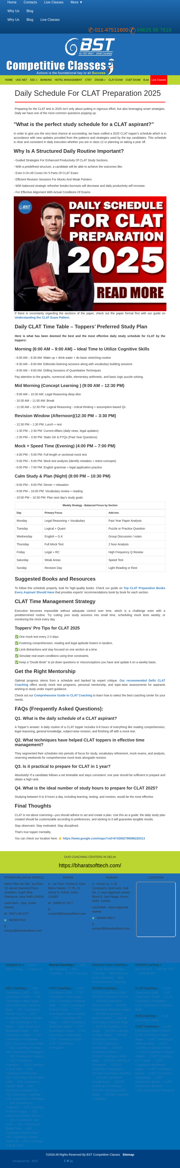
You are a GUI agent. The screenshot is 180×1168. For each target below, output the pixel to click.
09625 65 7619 (154, 30)
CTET (88, 79)
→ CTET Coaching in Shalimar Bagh (67, 1001)
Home (12, 2)
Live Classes (159, 79)
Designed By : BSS (25, 1161)
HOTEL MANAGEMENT (68, 79)
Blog (30, 11)
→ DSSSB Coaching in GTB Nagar (109, 1090)
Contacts (30, 2)
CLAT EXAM (116, 79)
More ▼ (77, 2)
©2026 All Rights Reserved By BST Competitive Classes (83, 1154)
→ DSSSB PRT (145, 973)
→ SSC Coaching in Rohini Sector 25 (24, 1137)
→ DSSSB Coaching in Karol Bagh (109, 1056)
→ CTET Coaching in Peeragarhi (67, 1043)
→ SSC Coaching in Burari (23, 1047)
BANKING (46, 79)
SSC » (34, 79)
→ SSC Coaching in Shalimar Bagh (24, 1005)
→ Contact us (33, 969)
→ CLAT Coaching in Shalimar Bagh (153, 1005)
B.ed (146, 79)
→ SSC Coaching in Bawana (25, 1056)
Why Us (13, 11)
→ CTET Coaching (74, 973)
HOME (9, 79)
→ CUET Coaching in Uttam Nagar (154, 1035)
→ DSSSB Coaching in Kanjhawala (106, 1043)
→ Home (30, 965)
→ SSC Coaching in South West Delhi (25, 1077)
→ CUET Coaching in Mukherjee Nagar (150, 1065)
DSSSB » (100, 79)
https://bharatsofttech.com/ (90, 865)
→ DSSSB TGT (163, 969)
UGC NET (21, 79)
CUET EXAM (133, 79)
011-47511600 (111, 30)
